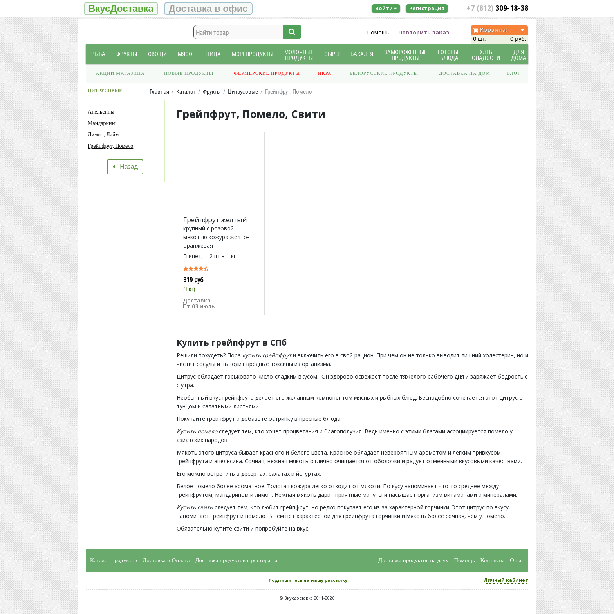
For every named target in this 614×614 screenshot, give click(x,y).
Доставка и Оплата (166, 560)
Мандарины (102, 123)
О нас (517, 560)
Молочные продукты (298, 55)
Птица (212, 54)
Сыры (332, 54)
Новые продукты (188, 73)
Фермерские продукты (267, 73)
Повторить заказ (423, 32)
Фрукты (126, 54)
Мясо (185, 54)
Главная (159, 91)
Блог (513, 73)
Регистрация (426, 8)
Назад (125, 166)
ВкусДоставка (121, 8)
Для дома (518, 55)
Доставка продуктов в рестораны (236, 560)
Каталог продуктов (113, 560)
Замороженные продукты (405, 55)
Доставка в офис (208, 8)
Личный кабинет (506, 580)
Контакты (492, 560)
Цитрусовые (243, 91)
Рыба (98, 54)
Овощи (157, 54)
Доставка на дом (464, 73)
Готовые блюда (449, 55)
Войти (386, 8)
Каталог (186, 91)
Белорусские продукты (384, 73)
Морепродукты (252, 54)
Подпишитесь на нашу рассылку (308, 580)
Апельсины (101, 112)
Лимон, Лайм (103, 135)
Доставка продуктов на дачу (413, 560)
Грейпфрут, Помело (110, 146)
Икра (324, 73)
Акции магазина (120, 73)
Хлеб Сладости (486, 55)
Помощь (378, 32)
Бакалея (361, 54)
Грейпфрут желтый (215, 219)
